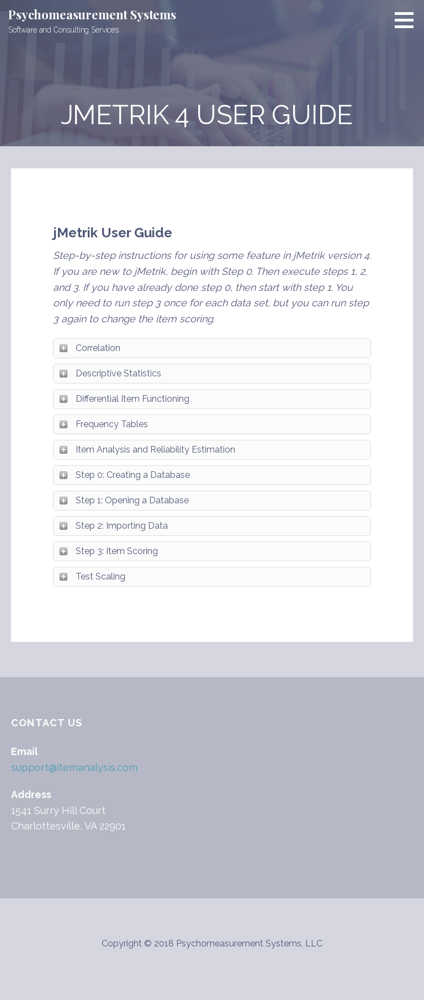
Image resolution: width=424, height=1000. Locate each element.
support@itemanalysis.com (74, 767)
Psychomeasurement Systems (92, 14)
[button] (408, 20)
